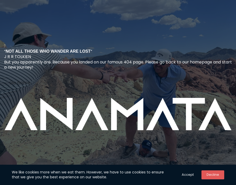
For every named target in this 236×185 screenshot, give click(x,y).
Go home (20, 82)
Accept (188, 174)
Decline (213, 174)
